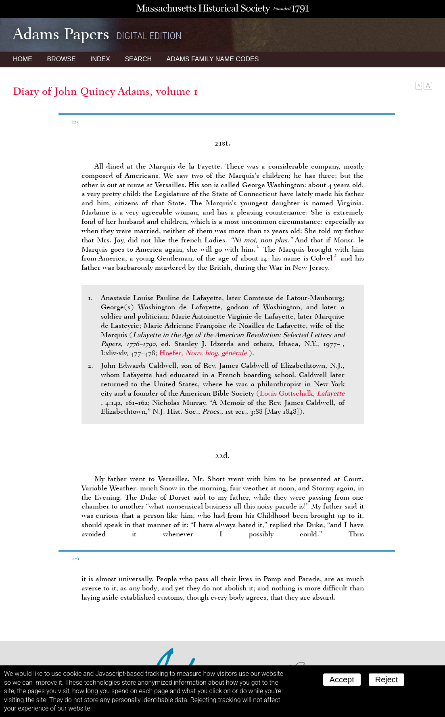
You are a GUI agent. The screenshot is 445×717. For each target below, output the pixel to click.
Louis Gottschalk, (302, 393)
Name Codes (213, 59)
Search (138, 59)
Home (22, 59)
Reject (386, 679)
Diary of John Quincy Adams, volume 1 (105, 91)
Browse (61, 59)
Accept (342, 679)
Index (100, 59)
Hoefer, (204, 352)
